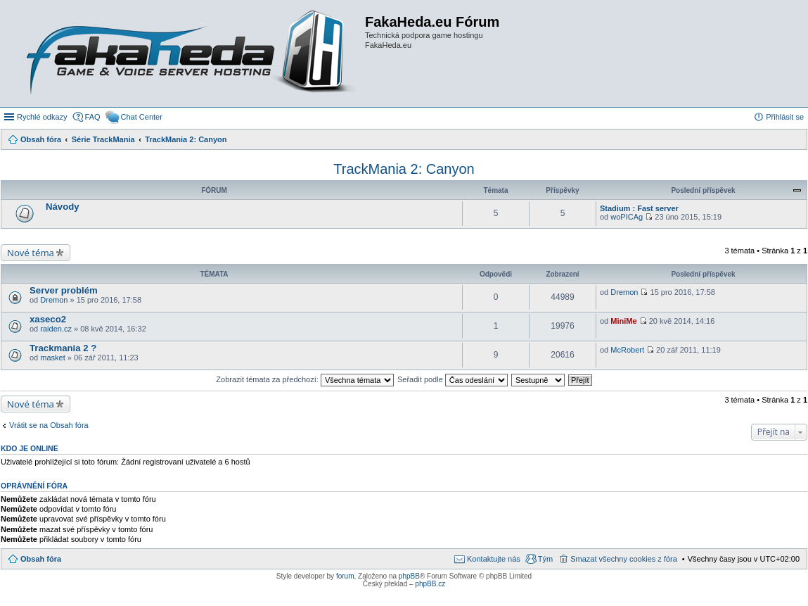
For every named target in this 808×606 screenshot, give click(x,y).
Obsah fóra (40, 559)
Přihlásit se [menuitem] (785, 117)
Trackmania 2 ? (63, 348)
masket (52, 357)
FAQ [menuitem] (93, 117)
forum (345, 576)
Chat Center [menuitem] (141, 117)
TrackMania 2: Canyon (403, 169)
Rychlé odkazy (42, 117)
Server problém (64, 290)
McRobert (627, 350)
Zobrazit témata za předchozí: (305, 379)
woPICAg (626, 217)
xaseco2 (48, 319)
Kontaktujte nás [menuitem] (493, 559)
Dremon (54, 300)
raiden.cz (56, 328)
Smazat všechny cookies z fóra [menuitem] (623, 559)
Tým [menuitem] (545, 559)
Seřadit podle (452, 379)
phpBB (409, 576)
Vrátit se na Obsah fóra (49, 425)
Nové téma (30, 252)
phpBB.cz (430, 584)
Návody (62, 206)
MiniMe (623, 321)
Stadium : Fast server (639, 208)
